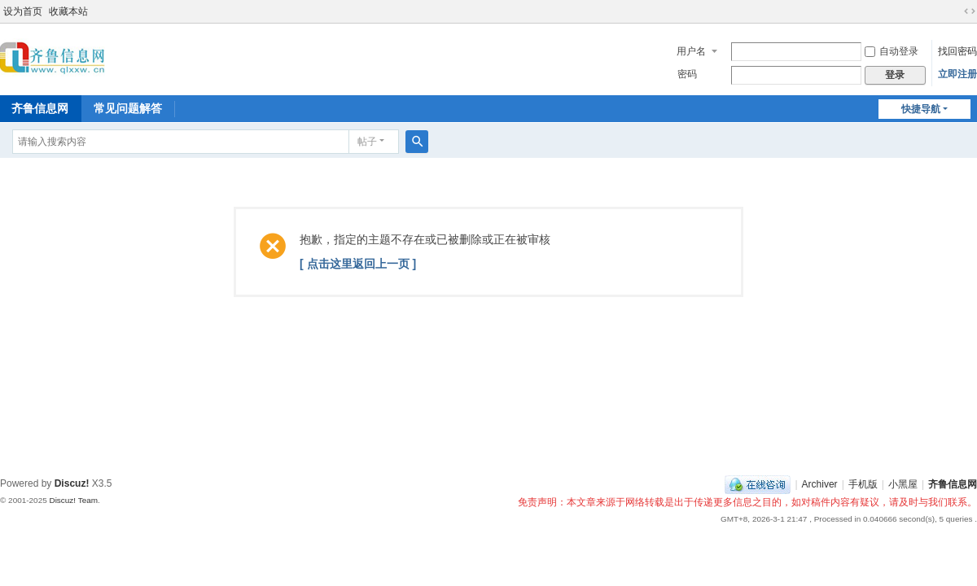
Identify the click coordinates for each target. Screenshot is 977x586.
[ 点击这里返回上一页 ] (358, 263)
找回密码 (957, 51)
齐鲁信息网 (952, 484)
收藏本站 (68, 11)
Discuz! (72, 483)
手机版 (863, 484)
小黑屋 (903, 484)
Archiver (820, 484)
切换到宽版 (969, 11)
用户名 (691, 51)
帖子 (367, 141)
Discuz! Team (73, 500)
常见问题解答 (128, 108)
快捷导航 (920, 109)
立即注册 (957, 74)
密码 (687, 74)
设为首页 (22, 11)
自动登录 (891, 51)
